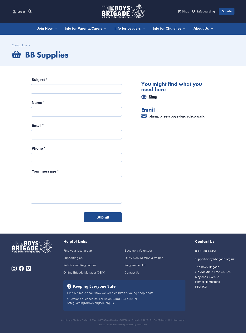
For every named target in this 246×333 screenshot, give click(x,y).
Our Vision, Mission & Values (144, 258)
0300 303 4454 (123, 299)
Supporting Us (72, 258)
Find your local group (77, 251)
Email (38, 125)
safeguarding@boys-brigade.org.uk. (91, 303)
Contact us (21, 45)
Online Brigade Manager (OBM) (84, 273)
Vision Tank (142, 324)
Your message (45, 171)
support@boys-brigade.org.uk (214, 259)
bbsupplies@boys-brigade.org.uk (172, 116)
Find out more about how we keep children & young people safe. (110, 293)
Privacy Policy (119, 324)
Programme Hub (135, 265)
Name (38, 102)
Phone (38, 148)
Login (21, 12)
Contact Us (132, 273)
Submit (102, 217)
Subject (39, 80)
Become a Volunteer (138, 251)
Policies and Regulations (79, 265)
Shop (149, 96)
